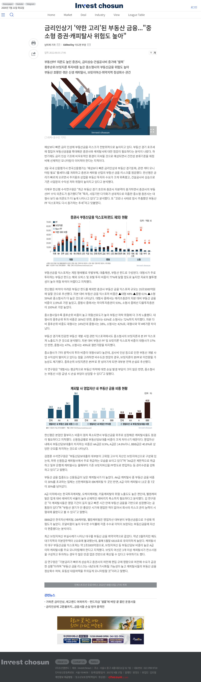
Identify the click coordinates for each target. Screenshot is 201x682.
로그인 (194, 7)
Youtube (19, 4)
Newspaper (8, 4)
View (117, 15)
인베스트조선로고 (99, 5)
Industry (100, 15)
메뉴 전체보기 (4, 14)
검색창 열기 (11, 14)
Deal (83, 15)
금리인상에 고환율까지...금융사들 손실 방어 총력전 (75, 607)
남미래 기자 (50, 44)
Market (68, 15)
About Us (62, 661)
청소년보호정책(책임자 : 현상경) (90, 677)
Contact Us (79, 661)
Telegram (30, 4)
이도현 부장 (80, 44)
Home (51, 15)
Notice (94, 661)
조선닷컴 (118, 677)
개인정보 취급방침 (63, 677)
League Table (136, 15)
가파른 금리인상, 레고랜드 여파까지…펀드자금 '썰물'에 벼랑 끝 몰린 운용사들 (91, 602)
